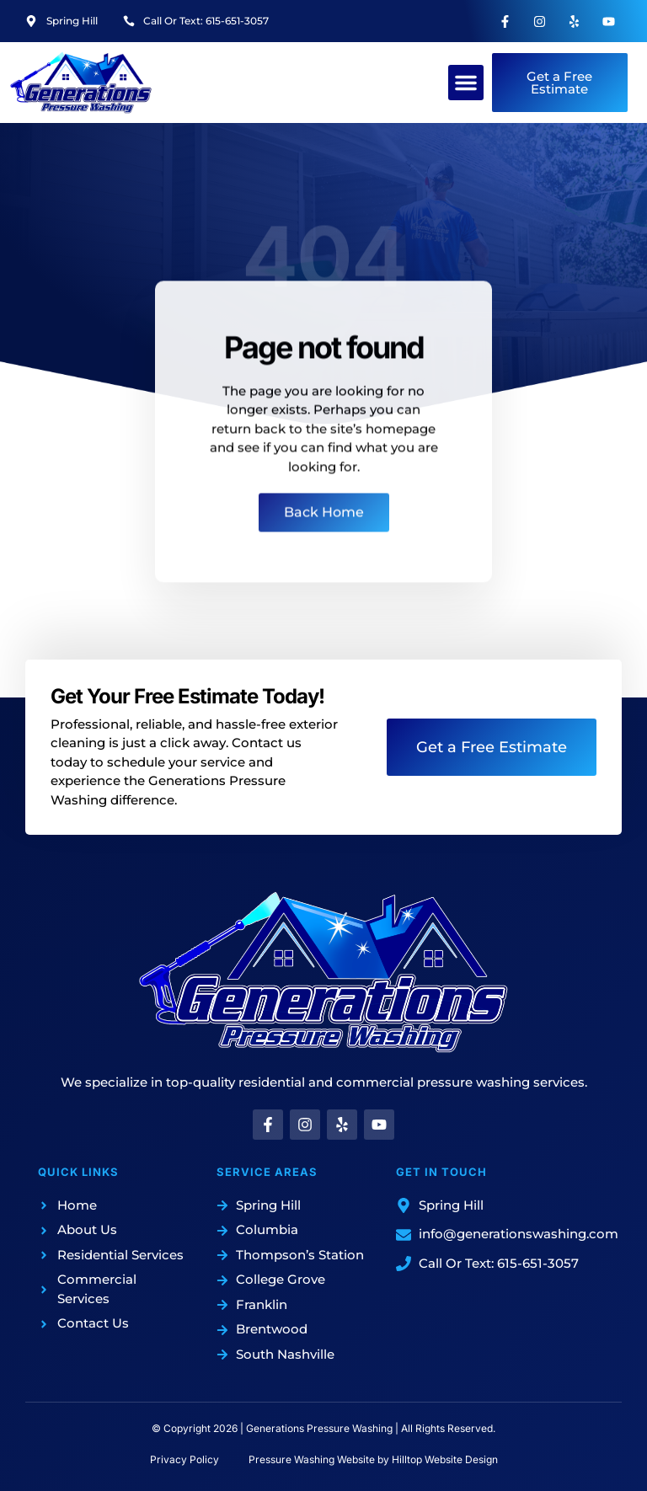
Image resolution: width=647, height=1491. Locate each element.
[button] (466, 82)
